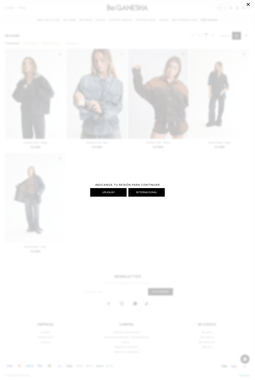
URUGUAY (108, 192)
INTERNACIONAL (146, 192)
